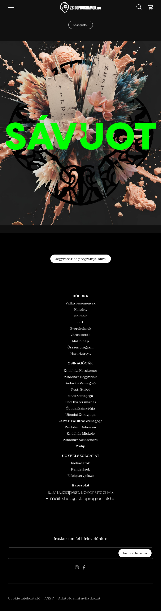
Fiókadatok (80, 463)
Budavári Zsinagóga (81, 383)
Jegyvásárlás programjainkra (80, 259)
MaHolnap (80, 341)
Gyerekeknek (80, 328)
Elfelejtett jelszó (81, 476)
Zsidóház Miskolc (81, 434)
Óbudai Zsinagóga (80, 408)
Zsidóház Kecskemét (80, 371)
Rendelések (80, 469)
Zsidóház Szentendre (80, 440)
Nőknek (80, 316)
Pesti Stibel (80, 389)
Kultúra (80, 310)
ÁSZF (49, 598)
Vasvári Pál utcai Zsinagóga (80, 421)
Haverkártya (80, 354)
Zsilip (80, 446)
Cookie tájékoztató (24, 598)
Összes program (80, 347)
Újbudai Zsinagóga (80, 415)
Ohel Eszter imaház (80, 402)
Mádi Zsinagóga (80, 396)
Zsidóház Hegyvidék (80, 377)
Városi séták (80, 335)
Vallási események (81, 303)
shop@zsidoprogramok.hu (89, 499)
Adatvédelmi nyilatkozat (79, 598)
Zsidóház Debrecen (80, 427)
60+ (80, 322)
